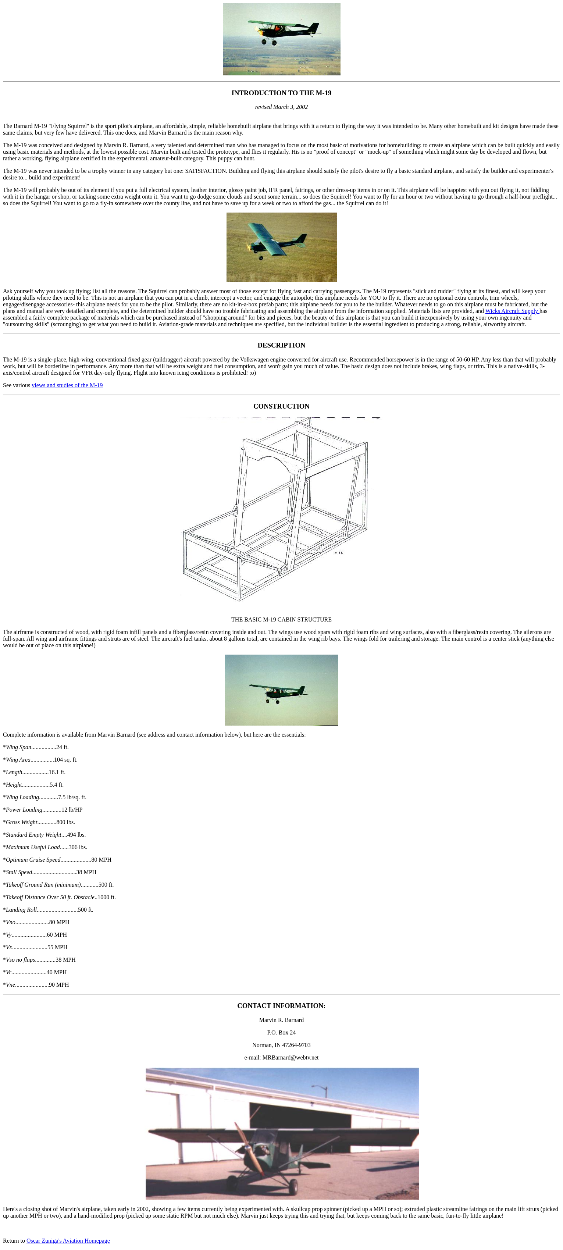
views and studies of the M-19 (67, 385)
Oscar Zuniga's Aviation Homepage (68, 1240)
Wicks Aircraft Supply (512, 311)
